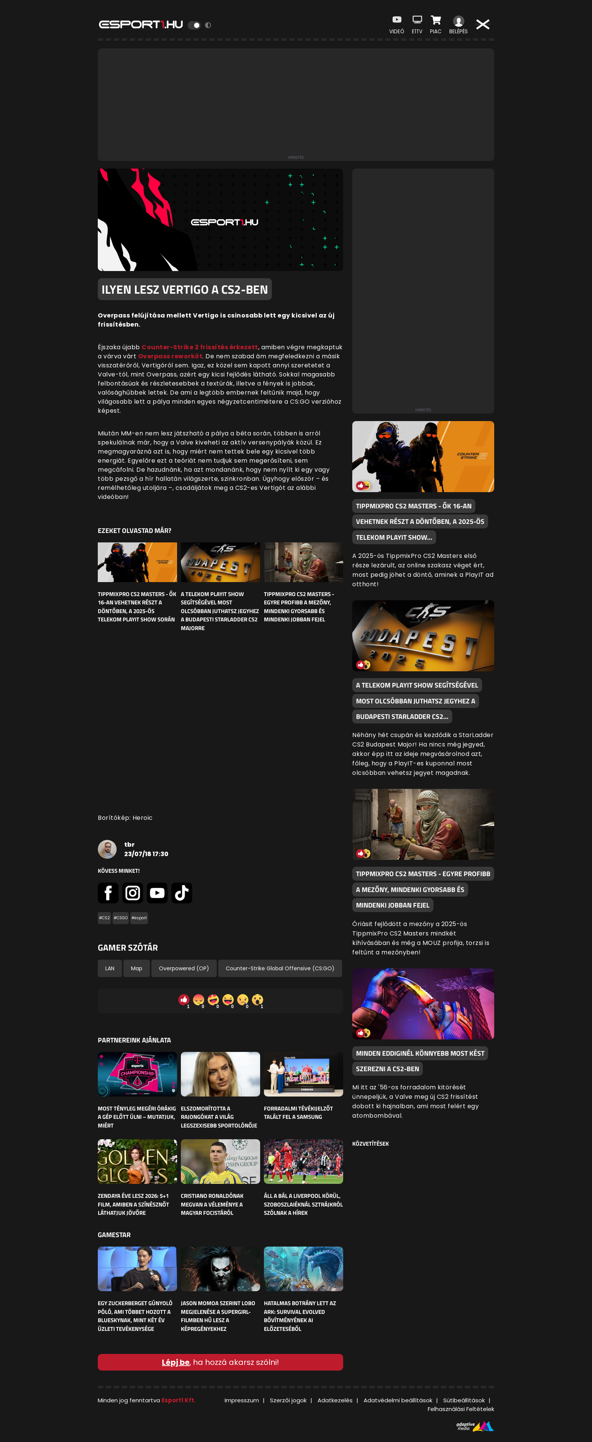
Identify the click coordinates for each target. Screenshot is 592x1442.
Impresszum (242, 1400)
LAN (109, 968)
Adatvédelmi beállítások (398, 1400)
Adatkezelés (335, 1400)
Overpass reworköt (170, 356)
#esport (139, 918)
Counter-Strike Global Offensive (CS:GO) (280, 968)
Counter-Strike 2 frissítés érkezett (200, 347)
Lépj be (176, 1362)
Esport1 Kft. (179, 1400)
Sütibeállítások (464, 1400)
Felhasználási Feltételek (461, 1409)
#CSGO (121, 918)
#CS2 (104, 918)
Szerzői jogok (288, 1400)
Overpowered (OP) (184, 968)
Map (136, 968)
